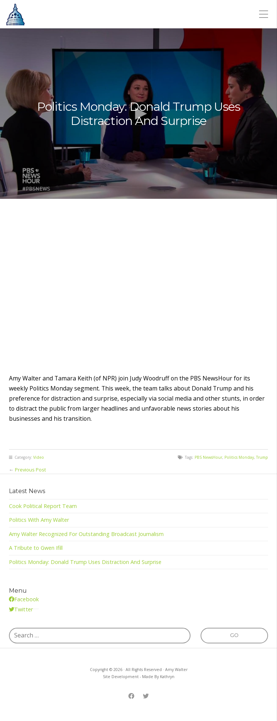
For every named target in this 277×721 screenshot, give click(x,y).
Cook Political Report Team (43, 506)
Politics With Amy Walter (39, 519)
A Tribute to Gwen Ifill (36, 547)
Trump (262, 457)
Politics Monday (239, 457)
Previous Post (30, 469)
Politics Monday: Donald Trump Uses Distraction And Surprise (85, 561)
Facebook (26, 599)
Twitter (23, 609)
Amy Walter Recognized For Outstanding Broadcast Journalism (86, 533)
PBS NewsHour (208, 457)
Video (38, 457)
